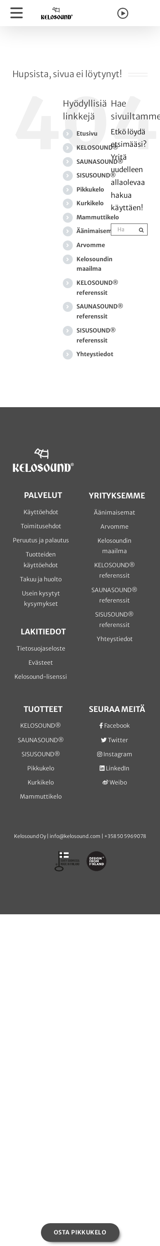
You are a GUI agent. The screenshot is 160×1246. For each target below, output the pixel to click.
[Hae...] (123, 229)
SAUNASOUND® (99, 161)
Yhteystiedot (94, 354)
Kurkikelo (90, 203)
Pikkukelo (90, 189)
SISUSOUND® (96, 175)
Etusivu (87, 133)
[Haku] (142, 229)
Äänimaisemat (97, 231)
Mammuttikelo (97, 217)
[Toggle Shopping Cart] (142, 14)
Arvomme (90, 245)
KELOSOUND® (97, 147)
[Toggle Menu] (17, 13)
